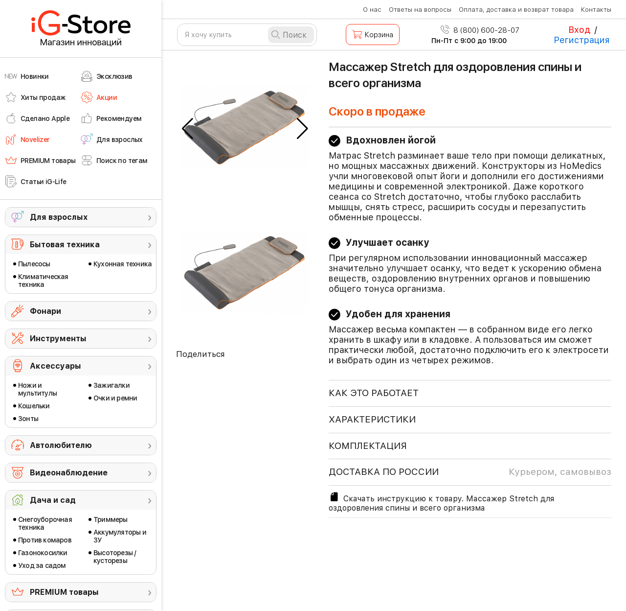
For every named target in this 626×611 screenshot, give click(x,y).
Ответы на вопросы (420, 9)
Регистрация (582, 40)
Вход (579, 29)
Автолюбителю (61, 445)
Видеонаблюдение (69, 472)
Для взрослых (59, 217)
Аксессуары (55, 366)
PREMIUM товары (64, 592)
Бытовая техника (65, 244)
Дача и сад (53, 500)
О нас (372, 9)
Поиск (295, 35)
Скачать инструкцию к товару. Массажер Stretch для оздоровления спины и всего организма (441, 502)
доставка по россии (470, 472)
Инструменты (58, 338)
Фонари (45, 311)
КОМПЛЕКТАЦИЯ (368, 445)
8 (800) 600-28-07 (480, 30)
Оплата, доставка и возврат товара (516, 9)
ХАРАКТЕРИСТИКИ (372, 419)
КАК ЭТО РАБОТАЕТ (374, 393)
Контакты (596, 9)
